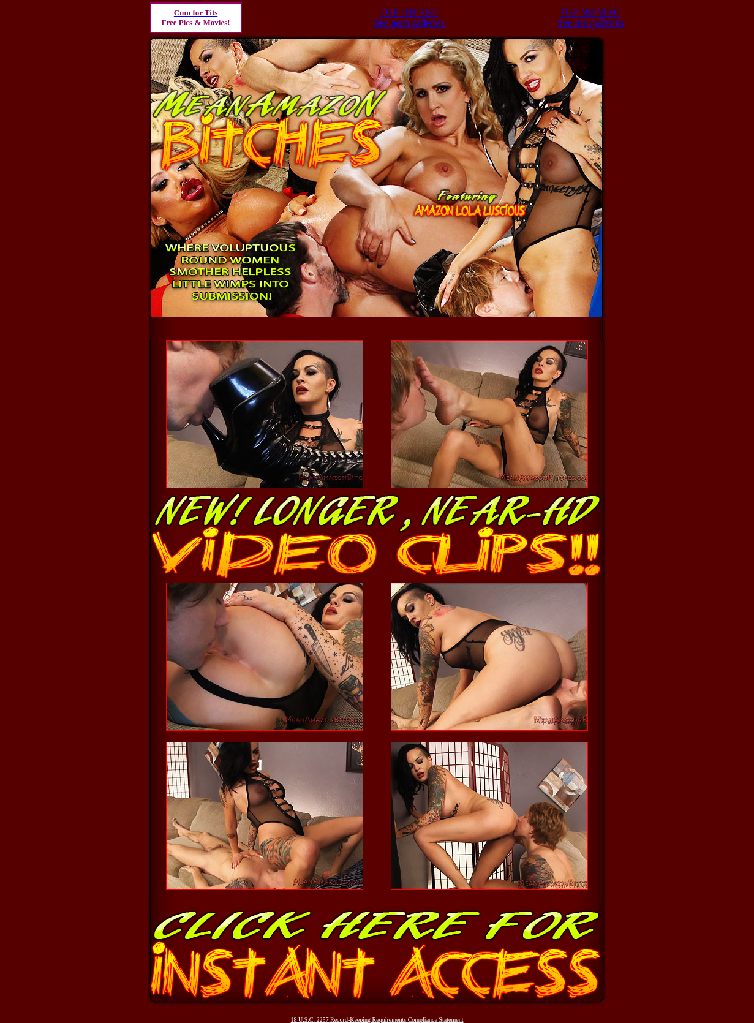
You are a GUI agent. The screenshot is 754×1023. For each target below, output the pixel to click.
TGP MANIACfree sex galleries (590, 17)
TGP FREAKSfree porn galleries (409, 17)
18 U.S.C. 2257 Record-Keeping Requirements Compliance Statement (377, 1019)
